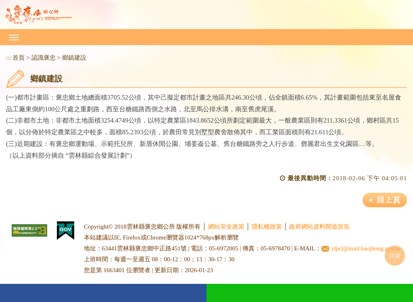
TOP (395, 255)
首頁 (19, 57)
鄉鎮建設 (74, 57)
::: (8, 57)
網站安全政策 (226, 226)
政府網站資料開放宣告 (319, 226)
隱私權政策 (267, 226)
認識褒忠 (43, 57)
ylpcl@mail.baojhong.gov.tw (361, 248)
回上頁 (389, 200)
